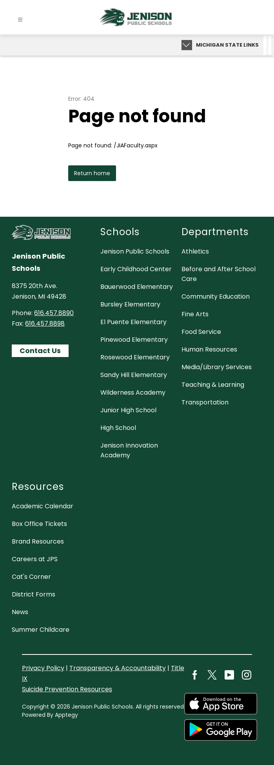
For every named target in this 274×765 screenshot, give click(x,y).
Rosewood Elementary (135, 357)
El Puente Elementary (133, 321)
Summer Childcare (40, 629)
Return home (92, 173)
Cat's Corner (31, 576)
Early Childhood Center (136, 269)
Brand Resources (38, 541)
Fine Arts (195, 314)
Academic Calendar (42, 506)
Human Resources (209, 349)
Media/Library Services (216, 367)
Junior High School (128, 410)
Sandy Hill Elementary (133, 374)
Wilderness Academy (132, 392)
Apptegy (66, 715)
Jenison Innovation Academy (129, 450)
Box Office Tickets (39, 523)
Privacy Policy (43, 668)
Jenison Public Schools (134, 251)
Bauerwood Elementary (136, 286)
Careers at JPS (35, 559)
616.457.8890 (54, 312)
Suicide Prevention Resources (67, 689)
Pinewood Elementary (134, 339)
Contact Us (40, 350)
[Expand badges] (186, 45)
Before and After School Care (218, 274)
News (20, 611)
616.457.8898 (45, 323)
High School (118, 427)
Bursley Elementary (130, 304)
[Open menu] (20, 19)
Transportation (205, 402)
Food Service (201, 331)
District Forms (33, 594)
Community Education (215, 296)
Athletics (195, 251)
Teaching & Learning (212, 384)
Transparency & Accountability (117, 668)
